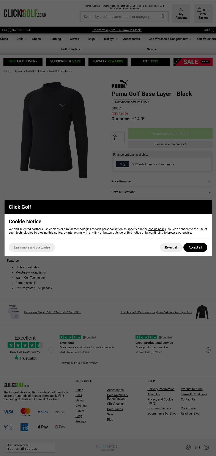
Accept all (195, 247)
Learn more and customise (32, 247)
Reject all (171, 247)
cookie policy (157, 229)
